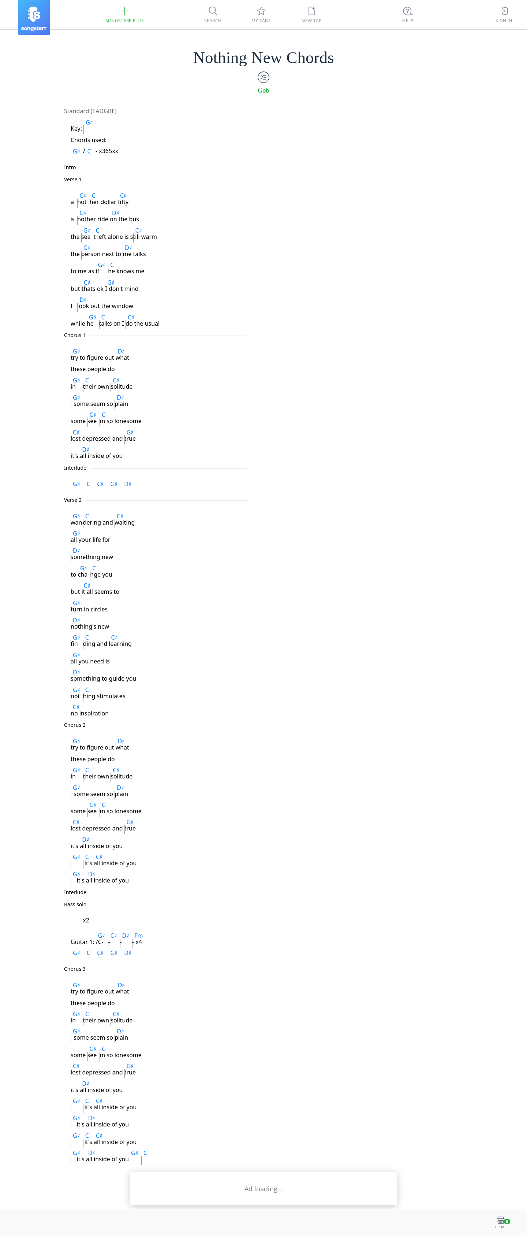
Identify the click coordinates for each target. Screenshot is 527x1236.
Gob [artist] (263, 90)
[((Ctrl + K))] (408, 14)
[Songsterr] (34, 17)
